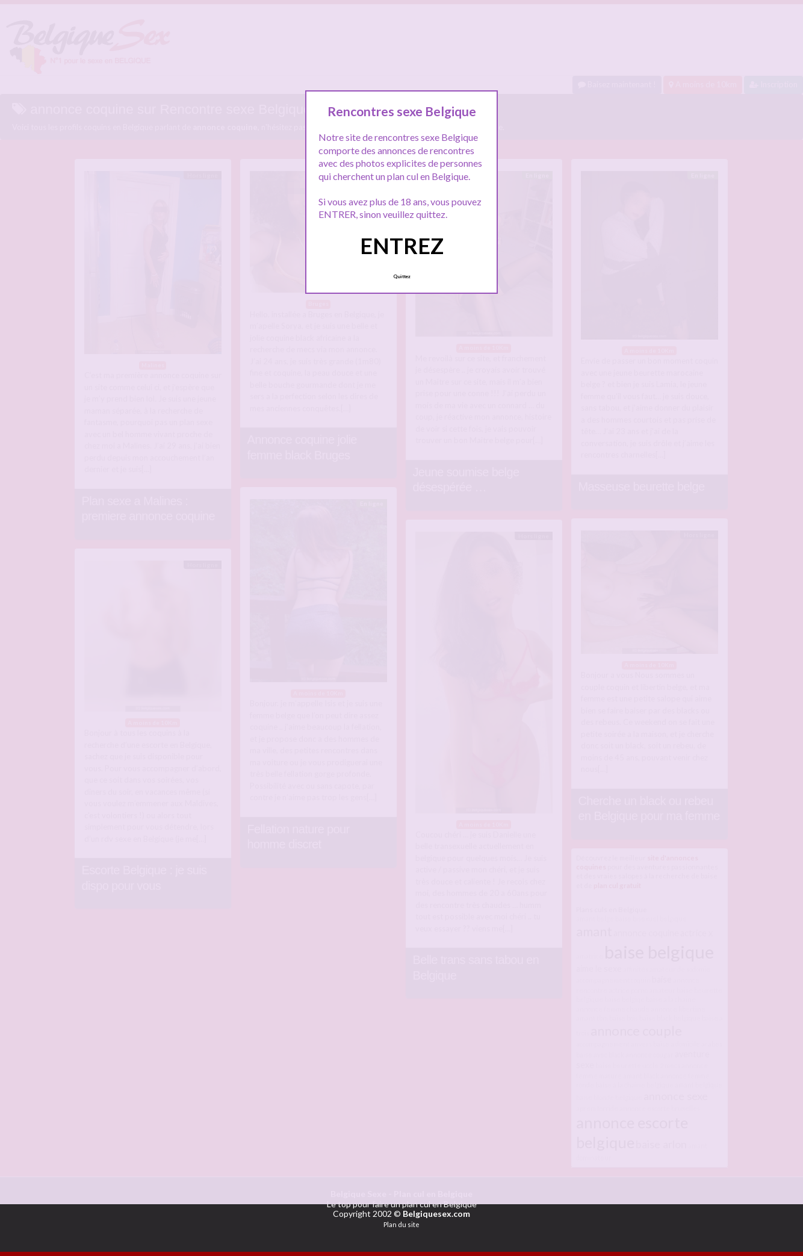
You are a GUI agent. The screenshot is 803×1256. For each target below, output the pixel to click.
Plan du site (401, 1224)
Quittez (402, 276)
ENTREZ (402, 245)
